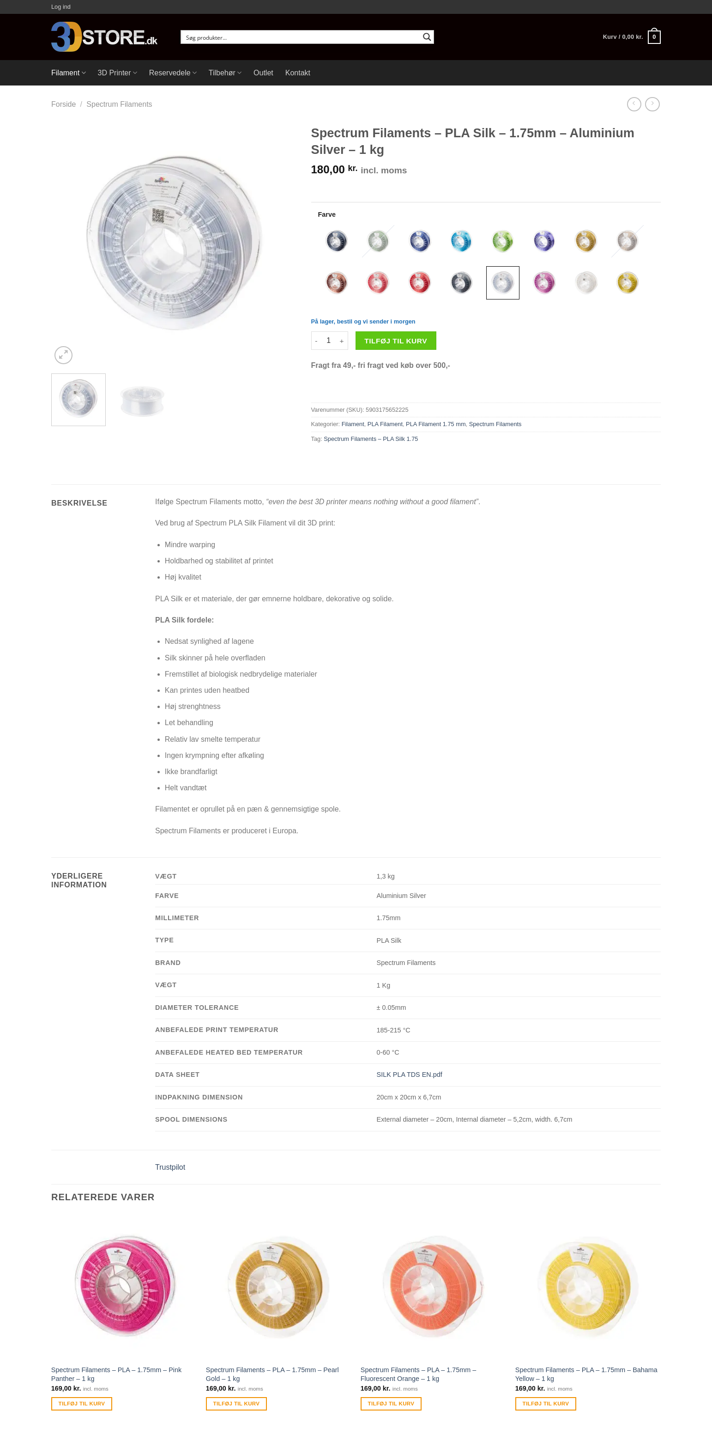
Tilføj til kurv (395, 341)
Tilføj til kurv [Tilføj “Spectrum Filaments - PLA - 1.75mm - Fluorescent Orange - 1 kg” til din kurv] (391, 1403)
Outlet (263, 73)
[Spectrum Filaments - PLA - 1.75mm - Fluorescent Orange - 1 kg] (433, 1287)
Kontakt (297, 73)
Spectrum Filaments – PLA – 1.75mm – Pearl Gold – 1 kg (272, 1374)
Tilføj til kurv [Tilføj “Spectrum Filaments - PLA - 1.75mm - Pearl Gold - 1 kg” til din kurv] (236, 1403)
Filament (68, 72)
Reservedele (173, 72)
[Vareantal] (328, 340)
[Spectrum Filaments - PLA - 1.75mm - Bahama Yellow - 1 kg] (588, 1287)
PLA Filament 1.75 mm (435, 424)
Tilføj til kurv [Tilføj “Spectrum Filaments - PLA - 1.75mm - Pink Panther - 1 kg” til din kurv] (82, 1403)
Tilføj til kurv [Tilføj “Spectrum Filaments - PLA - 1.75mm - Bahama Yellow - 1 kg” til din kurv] (546, 1403)
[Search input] (301, 37)
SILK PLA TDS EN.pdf (409, 1074)
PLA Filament (385, 424)
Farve (327, 214)
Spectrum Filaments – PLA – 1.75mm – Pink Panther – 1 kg (116, 1374)
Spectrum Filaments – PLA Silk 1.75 (371, 438)
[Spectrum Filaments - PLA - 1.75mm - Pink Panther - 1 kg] (124, 1287)
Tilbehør (225, 72)
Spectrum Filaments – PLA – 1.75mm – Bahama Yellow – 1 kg (586, 1374)
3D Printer (117, 72)
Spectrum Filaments (119, 104)
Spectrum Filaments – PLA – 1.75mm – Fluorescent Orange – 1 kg (418, 1374)
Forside (63, 104)
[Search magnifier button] (427, 37)
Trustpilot (170, 1167)
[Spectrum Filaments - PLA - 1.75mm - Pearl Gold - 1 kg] (278, 1287)
